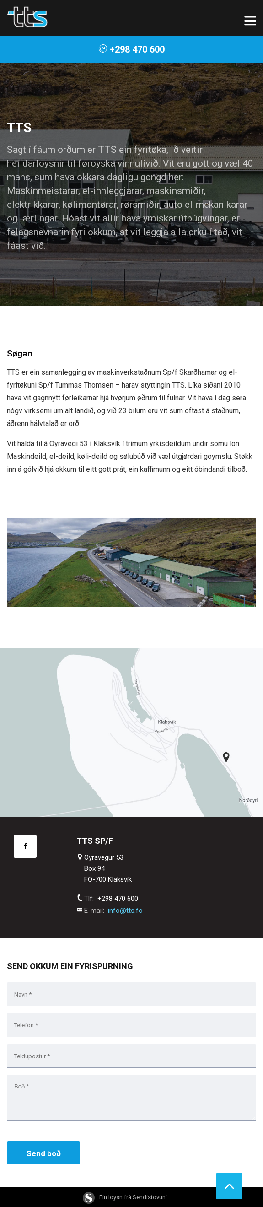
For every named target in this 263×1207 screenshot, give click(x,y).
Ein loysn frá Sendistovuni (125, 1197)
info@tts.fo (125, 910)
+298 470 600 (131, 49)
